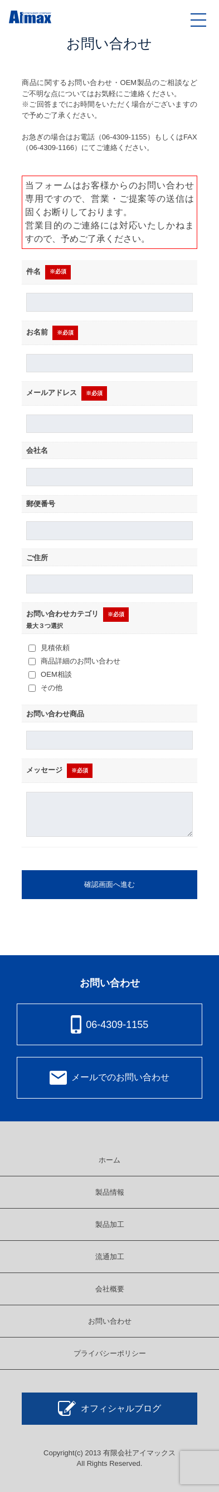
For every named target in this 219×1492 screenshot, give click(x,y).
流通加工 (109, 1257)
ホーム (109, 1160)
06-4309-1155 (110, 1024)
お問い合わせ (110, 1321)
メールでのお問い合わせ (110, 1078)
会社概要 (109, 1289)
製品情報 (109, 1192)
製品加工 (109, 1224)
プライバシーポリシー (110, 1353)
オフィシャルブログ (109, 1408)
